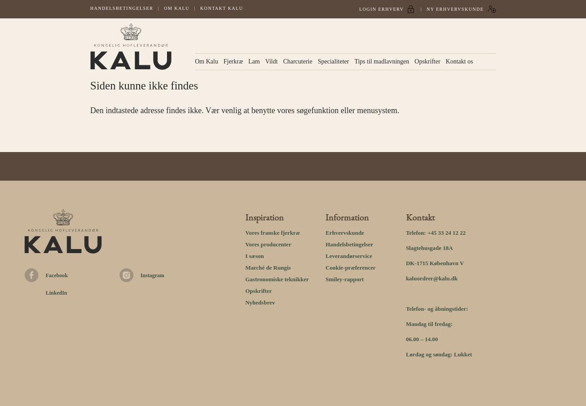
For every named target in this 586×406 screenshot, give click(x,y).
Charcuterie (297, 61)
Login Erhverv (381, 9)
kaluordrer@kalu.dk (432, 278)
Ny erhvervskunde (455, 9)
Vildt (271, 61)
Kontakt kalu (221, 8)
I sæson (254, 256)
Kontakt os (459, 61)
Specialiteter (333, 61)
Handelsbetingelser (122, 8)
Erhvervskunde (344, 232)
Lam (254, 61)
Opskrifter (428, 61)
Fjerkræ (233, 61)
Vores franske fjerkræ (272, 232)
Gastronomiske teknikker (277, 279)
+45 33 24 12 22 (447, 232)
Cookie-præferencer (350, 267)
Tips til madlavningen (382, 61)
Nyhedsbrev (260, 302)
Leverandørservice (348, 256)
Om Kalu (176, 8)
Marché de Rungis (268, 267)
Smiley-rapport (344, 279)
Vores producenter (268, 244)
